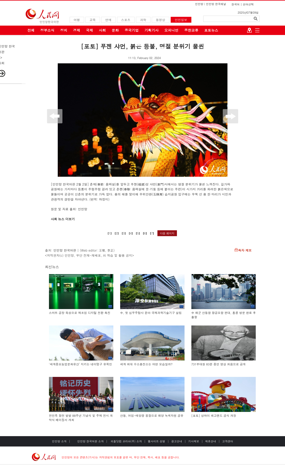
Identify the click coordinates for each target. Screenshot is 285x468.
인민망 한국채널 (216, 4)
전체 (31, 30)
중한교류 (191, 30)
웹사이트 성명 (156, 441)
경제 (76, 30)
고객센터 (227, 441)
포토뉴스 (211, 30)
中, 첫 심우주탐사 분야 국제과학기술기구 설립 (151, 313)
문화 (115, 30)
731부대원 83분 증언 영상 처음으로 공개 (218, 364)
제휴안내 (210, 441)
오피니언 (171, 30)
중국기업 (132, 30)
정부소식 (47, 30)
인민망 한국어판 (64, 250)
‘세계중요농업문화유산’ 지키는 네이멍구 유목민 (80, 364)
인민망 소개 (59, 441)
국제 (89, 30)
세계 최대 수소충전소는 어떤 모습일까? (146, 364)
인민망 (199, 4)
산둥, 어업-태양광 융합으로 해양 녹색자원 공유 (152, 415)
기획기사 (152, 30)
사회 (102, 30)
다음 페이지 (167, 233)
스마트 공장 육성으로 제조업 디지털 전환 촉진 (79, 313)
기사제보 (193, 441)
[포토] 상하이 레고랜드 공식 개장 (213, 415)
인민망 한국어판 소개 (90, 441)
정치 (63, 30)
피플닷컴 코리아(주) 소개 (126, 441)
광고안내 (176, 441)
